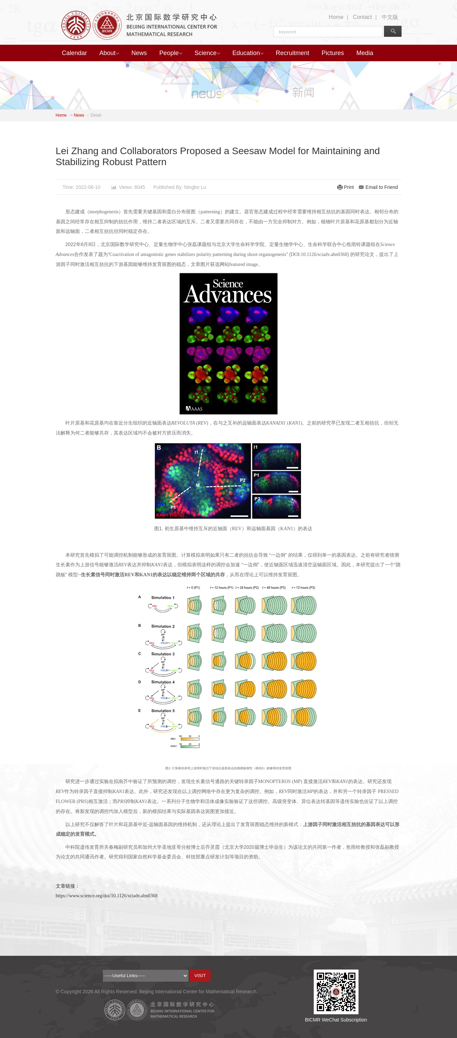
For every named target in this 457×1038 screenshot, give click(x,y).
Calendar (74, 53)
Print (349, 187)
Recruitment (292, 53)
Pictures (333, 53)
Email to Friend (381, 187)
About (109, 53)
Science (207, 53)
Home (336, 17)
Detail (96, 115)
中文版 (390, 17)
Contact (362, 17)
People (170, 53)
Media (364, 53)
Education (247, 53)
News (139, 53)
